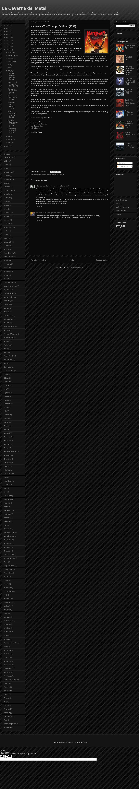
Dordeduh (7, 352)
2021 (8, 28)
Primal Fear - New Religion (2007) (12, 105)
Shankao (39, 213)
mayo (10, 71)
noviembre (12, 55)
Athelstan (7, 223)
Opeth (6, 562)
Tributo (6, 694)
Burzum (6, 275)
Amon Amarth (8, 190)
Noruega (7, 551)
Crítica (39, 174)
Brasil (6, 268)
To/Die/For (7, 691)
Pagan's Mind (8, 569)
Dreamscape (8, 360)
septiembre (12, 61)
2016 (8, 37)
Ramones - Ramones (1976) (129, 91)
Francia (6, 418)
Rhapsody (7, 610)
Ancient (6, 201)
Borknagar (7, 264)
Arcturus (6, 220)
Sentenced (7, 632)
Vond (5, 720)
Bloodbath (7, 260)
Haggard (7, 433)
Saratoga (7, 624)
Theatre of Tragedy (10, 680)
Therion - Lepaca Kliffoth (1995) (130, 134)
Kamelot (6, 485)
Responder (39, 206)
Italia (5, 477)
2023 (8, 25)
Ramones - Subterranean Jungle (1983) (13, 123)
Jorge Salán (8, 481)
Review (61, 174)
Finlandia (7, 404)
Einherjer (7, 382)
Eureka (118, 214)
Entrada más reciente (38, 260)
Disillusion (7, 345)
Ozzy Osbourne (9, 566)
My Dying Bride (9, 532)
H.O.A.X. (119, 203)
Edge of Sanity (9, 371)
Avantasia (7, 238)
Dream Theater (9, 356)
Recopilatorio (8, 602)
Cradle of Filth (8, 297)
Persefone (7, 577)
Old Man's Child (9, 558)
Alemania (7, 187)
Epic (5, 389)
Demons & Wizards (10, 334)
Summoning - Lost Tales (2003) (12, 130)
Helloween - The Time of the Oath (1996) (129, 124)
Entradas (121, 163)
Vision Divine (8, 716)
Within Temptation (10, 724)
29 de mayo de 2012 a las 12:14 (55, 213)
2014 (8, 44)
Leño (5, 488)
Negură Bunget (9, 536)
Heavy (49, 174)
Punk (5, 595)
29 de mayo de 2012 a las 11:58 (59, 186)
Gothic (6, 422)
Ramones (7, 599)
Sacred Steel (8, 621)
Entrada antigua (102, 260)
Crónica (6, 312)
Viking (6, 705)
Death (6, 330)
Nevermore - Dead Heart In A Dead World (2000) (130, 81)
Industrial (7, 470)
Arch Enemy (8, 216)
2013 (8, 47)
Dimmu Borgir (8, 337)
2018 (8, 31)
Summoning (8, 661)
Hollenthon (7, 459)
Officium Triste (9, 554)
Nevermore (7, 540)
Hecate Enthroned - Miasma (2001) (12, 114)
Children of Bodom (10, 286)
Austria (6, 234)
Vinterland (7, 709)
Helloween (7, 455)
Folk (5, 411)
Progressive (8, 591)
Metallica (7, 521)
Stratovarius (8, 650)
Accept (6, 165)
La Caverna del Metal (24, 8)
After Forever (8, 172)
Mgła (5, 525)
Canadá (6, 279)
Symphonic (7, 665)
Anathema (7, 198)
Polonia (6, 580)
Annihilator (7, 212)
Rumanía (7, 617)
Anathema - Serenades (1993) (129, 58)
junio (10, 68)
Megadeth (7, 514)
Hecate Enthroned (10, 451)
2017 (8, 34)
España (6, 393)
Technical (7, 672)
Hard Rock (7, 440)
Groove (6, 429)
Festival (6, 400)
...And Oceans (9, 157)
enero (10, 142)
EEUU (44, 174)
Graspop (7, 426)
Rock (5, 613)
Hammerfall (8, 437)
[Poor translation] (8, 756)
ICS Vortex (7, 462)
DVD (5, 363)
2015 (8, 40)
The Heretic (8, 676)
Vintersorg (7, 713)
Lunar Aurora (8, 499)
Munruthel (7, 529)
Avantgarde (8, 242)
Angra (6, 209)
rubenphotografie (42, 186)
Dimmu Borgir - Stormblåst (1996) (13, 98)
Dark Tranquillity (9, 326)
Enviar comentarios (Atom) (74, 267)
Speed (6, 646)
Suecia (6, 657)
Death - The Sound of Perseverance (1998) (130, 103)
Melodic (6, 518)
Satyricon (7, 628)
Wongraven (8, 727)
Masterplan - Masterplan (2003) (12, 91)
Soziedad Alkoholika (11, 643)
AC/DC (6, 161)
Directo (6, 341)
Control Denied (9, 293)
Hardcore (7, 444)
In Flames (7, 466)
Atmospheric (8, 227)
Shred (6, 635)
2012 (8, 50)
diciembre (11, 52)
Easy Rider (7, 367)
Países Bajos (8, 573)
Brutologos (7, 271)
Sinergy (6, 639)
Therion (6, 683)
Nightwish (7, 547)
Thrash (6, 687)
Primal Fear (8, 588)
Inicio (72, 260)
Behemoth (7, 245)
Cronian (6, 308)
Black (5, 249)
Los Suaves (8, 496)
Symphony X (8, 668)
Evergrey (7, 396)
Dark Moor (7, 323)
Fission (6, 407)
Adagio (6, 168)
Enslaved (7, 385)
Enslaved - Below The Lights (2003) (129, 145)
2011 (8, 146)
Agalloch (7, 176)
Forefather (7, 415)
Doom (6, 349)
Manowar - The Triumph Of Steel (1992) (13, 84)
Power (6, 584)
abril (9, 136)
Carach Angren (9, 282)
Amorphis (7, 194)
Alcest (6, 183)
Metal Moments (121, 211)
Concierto (7, 290)
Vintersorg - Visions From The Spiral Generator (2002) (129, 70)
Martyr (6, 507)
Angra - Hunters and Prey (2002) (129, 113)
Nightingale (7, 543)
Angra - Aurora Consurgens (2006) (130, 47)
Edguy (6, 374)
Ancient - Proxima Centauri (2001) (11, 76)
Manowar (55, 174)
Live (5, 492)
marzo (10, 139)
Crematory (7, 301)
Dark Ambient (8, 319)
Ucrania (6, 698)
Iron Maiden (8, 474)
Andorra (6, 205)
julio (9, 65)
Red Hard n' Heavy (122, 207)
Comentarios (122, 166)
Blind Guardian (9, 257)
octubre (11, 58)
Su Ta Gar (7, 654)
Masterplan (7, 510)
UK (5, 702)
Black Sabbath (9, 253)
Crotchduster (8, 315)
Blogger (85, 742)
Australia (7, 231)
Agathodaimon (9, 179)
